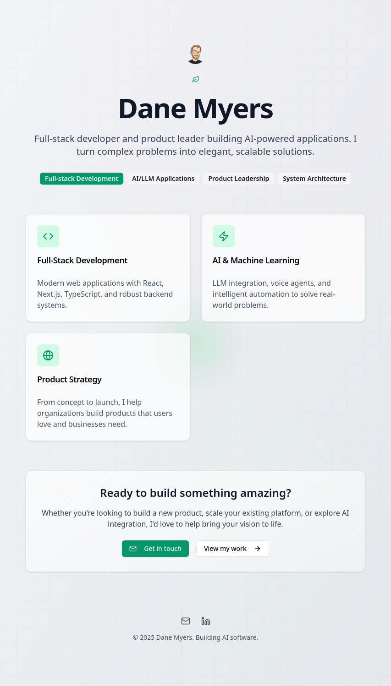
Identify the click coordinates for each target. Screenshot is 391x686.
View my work (232, 548)
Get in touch (155, 548)
